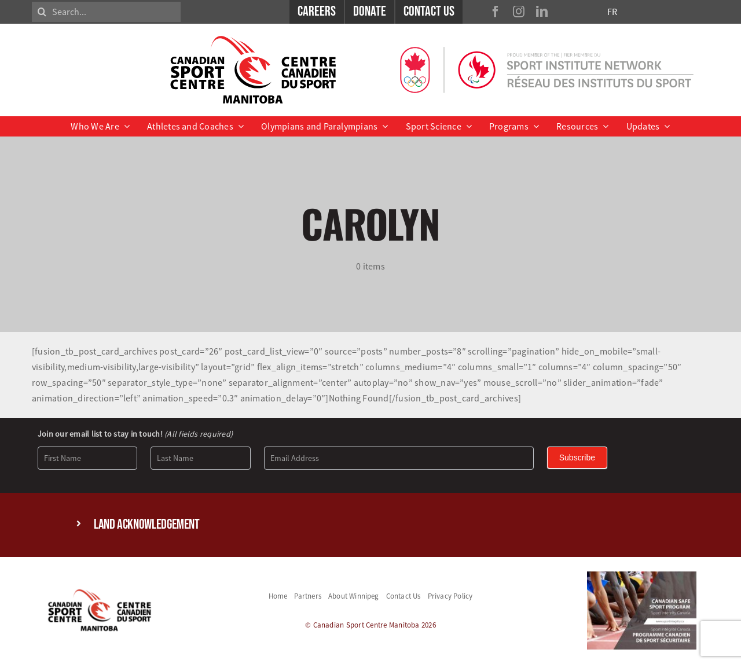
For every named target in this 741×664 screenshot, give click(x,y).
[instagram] (518, 11)
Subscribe (577, 457)
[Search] (42, 12)
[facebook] (495, 11)
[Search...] (106, 12)
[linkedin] (542, 11)
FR (612, 11)
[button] (370, 525)
